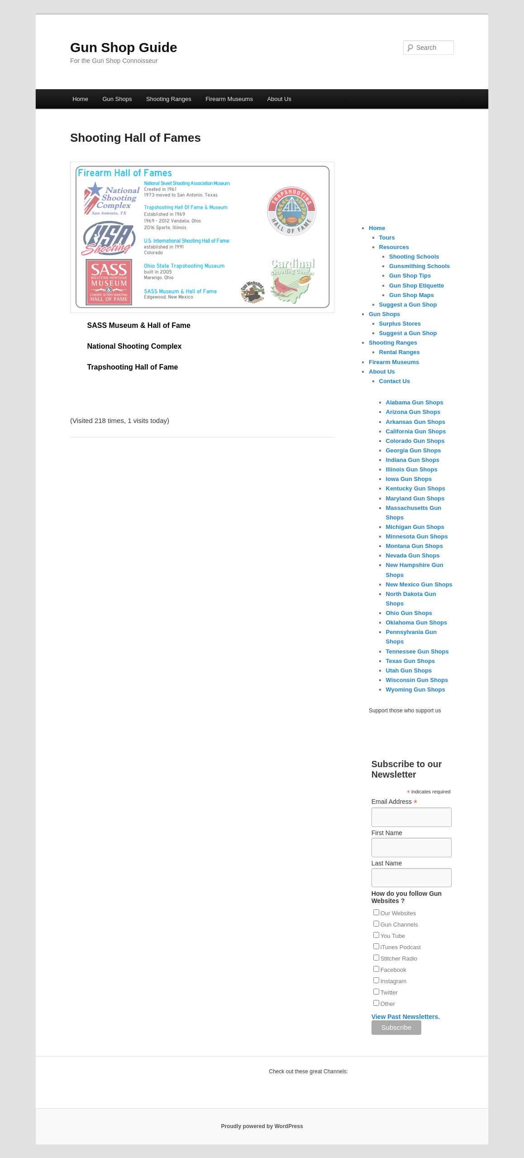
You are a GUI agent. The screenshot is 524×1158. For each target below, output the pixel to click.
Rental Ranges (399, 352)
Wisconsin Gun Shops (417, 680)
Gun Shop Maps (411, 295)
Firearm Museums (229, 99)
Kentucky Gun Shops (415, 488)
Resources (394, 247)
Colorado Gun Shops (415, 440)
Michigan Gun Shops (415, 527)
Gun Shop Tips (410, 275)
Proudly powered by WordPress (262, 1126)
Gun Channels (399, 924)
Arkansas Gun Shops (415, 421)
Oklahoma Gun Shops (417, 622)
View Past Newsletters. (406, 1016)
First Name (387, 832)
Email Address (395, 802)
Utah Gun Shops (409, 670)
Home (80, 99)
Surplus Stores (400, 323)
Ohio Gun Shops (409, 613)
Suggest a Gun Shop (408, 304)
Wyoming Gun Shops (415, 689)
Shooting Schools (414, 256)
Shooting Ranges (168, 99)
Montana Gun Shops (414, 546)
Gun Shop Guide (123, 47)
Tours (387, 237)
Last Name (387, 863)
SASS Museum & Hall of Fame (139, 325)
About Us (279, 99)
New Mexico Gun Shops (419, 584)
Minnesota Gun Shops (417, 536)
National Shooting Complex (134, 346)
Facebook (393, 969)
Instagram (394, 981)
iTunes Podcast (401, 947)
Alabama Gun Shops (414, 402)
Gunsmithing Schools (419, 266)
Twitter (389, 992)
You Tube (393, 935)
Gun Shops (117, 99)
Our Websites (398, 913)
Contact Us (394, 381)
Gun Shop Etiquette (416, 285)
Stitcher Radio (399, 958)
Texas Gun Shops (410, 661)
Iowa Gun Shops (409, 479)
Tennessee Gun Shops (417, 651)
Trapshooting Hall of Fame (132, 367)
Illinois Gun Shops (412, 469)
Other (388, 1003)
